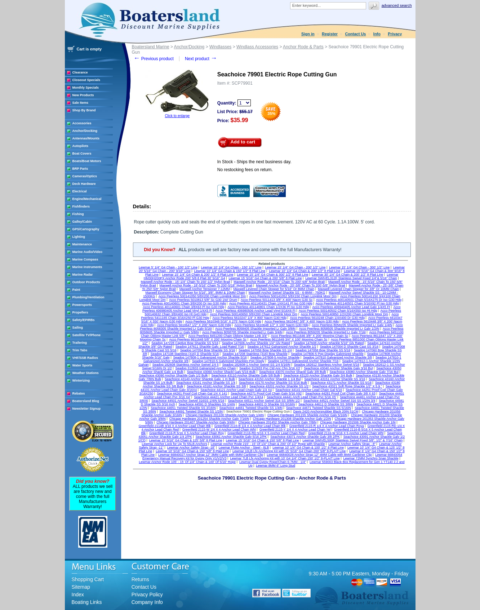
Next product (201, 58)
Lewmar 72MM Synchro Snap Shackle (371, 458)
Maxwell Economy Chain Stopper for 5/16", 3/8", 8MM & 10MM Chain (195, 292)
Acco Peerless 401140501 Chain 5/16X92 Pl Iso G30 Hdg (357, 303)
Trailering (79, 342)
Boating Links (87, 602)
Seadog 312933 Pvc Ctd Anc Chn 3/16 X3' (269, 368)
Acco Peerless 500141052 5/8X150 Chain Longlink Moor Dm (293, 296)
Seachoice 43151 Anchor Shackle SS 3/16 (334, 379)
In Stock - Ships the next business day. (254, 161)
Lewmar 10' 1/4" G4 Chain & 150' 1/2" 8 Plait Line (230, 271)
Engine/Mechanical (87, 199)
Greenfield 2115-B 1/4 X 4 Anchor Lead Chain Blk (250, 426)
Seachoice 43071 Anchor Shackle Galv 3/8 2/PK (305, 436)
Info (377, 34)
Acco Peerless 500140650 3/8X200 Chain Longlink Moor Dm (253, 314)
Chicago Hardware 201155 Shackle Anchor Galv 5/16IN (307, 415)
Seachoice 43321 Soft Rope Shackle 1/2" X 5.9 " (347, 386)
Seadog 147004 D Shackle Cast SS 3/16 (349, 346)
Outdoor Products (86, 282)
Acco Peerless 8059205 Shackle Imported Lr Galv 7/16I (326, 332)
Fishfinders (81, 206)
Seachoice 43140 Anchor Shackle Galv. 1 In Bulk (200, 379)
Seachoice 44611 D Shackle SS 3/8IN (325, 404)
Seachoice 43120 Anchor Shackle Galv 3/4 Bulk (318, 375)
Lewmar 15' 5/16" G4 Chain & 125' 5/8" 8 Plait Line (185, 440)
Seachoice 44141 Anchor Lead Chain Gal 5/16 (308, 390)
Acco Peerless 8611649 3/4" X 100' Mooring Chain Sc (289, 339)
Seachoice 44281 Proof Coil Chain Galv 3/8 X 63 (340, 393)
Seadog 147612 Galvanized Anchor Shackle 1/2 (282, 346)
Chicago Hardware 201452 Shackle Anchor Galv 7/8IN (277, 422)
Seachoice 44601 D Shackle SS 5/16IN (267, 404)
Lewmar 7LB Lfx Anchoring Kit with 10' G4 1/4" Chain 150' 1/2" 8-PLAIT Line (284, 458)
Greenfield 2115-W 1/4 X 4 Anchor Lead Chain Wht (219, 429)
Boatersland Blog (85, 401)
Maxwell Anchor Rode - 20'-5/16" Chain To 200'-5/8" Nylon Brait (279, 282)
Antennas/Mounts (86, 138)
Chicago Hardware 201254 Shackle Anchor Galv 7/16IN (209, 418)
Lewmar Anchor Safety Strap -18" (191, 447)
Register (330, 34)
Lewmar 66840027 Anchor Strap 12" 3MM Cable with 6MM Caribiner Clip (210, 455)
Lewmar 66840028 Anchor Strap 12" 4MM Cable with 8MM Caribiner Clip (319, 455)
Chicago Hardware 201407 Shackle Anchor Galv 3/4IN (195, 422)
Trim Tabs (80, 350)
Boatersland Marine (150, 46)
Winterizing (81, 380)
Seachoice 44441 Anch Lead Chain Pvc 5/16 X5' (301, 397)
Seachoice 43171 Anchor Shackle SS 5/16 (341, 382)
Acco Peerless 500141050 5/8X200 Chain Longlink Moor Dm (202, 296)
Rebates (78, 393)
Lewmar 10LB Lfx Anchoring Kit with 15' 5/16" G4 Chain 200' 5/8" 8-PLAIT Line (289, 451)
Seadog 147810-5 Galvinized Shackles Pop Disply (228, 361)
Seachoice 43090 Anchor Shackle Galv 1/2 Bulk (173, 375)
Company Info (147, 602)
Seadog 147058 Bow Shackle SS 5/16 (323, 350)
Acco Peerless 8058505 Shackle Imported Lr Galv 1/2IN (339, 328)
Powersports (82, 305)
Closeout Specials (86, 80)
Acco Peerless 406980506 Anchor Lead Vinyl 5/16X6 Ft (255, 310)
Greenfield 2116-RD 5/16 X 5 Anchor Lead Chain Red (266, 433)
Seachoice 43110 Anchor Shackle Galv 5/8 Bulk (245, 375)
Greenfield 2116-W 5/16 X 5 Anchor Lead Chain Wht (345, 433)
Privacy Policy (147, 594)
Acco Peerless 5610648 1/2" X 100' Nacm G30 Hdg (271, 325)
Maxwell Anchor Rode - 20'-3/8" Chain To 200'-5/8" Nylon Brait (300, 285)
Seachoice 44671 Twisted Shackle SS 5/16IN (318, 408)
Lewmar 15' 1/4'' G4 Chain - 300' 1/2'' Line (359, 267)
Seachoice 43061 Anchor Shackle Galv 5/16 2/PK (231, 436)
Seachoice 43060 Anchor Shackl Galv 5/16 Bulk (221, 372)
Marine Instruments (87, 267)
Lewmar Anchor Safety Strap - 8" (351, 444)
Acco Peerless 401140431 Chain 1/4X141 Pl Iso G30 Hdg (270, 303)
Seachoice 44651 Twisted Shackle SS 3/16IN (183, 408)
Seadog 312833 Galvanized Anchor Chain (205, 368)
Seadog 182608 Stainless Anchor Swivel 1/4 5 (185, 364)
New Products (83, 95)
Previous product (154, 58)
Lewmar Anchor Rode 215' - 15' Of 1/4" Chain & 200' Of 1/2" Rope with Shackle (268, 444)
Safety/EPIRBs (83, 320)
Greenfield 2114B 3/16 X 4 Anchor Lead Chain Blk (175, 426)
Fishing (78, 214)
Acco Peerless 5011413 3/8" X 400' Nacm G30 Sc (277, 300)
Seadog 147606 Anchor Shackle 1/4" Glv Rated (256, 343)
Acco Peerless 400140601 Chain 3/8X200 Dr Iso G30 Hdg (184, 303)
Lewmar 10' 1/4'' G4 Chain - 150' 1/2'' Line (231, 267)
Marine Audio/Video (87, 252)
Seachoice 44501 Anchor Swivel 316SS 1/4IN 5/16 (187, 400)
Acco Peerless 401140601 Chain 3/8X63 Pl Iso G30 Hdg (184, 307)
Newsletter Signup (86, 408)
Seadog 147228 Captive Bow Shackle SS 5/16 (184, 343)
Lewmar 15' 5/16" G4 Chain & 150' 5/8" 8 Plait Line (262, 440)
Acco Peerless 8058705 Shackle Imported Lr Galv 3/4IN (242, 332)
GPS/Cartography (85, 229)
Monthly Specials (85, 87)
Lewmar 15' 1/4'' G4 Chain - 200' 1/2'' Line (295, 267)
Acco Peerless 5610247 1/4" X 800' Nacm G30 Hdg (250, 318)
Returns (140, 579)
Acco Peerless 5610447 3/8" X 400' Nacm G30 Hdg (302, 321)
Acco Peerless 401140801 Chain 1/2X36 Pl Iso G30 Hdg (268, 307)
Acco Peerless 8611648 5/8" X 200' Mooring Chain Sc (207, 339)
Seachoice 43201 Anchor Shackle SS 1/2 (278, 386)
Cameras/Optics (84, 176)
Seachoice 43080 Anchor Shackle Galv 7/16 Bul (364, 372)
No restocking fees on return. (245, 169)
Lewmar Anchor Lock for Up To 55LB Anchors (174, 444)
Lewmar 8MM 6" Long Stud (275, 465)
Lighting (78, 237)
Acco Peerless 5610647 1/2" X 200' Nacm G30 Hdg (194, 325)
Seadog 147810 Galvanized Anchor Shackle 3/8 (337, 357)
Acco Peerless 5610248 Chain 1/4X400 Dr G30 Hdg (327, 318)
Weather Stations (85, 373)
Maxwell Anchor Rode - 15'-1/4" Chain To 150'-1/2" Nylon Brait (185, 282)
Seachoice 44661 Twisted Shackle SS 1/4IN (251, 408)
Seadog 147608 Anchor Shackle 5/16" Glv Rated (329, 343)
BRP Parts (80, 168)
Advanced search (397, 5)
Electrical (79, 191)
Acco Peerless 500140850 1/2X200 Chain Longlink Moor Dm (344, 314)
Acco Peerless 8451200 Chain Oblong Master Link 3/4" (228, 336)
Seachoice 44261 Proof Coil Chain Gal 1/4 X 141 (192, 393)
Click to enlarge (177, 116)
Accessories (82, 123)
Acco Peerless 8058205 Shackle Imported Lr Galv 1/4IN (352, 325)
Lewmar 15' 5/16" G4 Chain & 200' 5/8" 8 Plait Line (265, 278)
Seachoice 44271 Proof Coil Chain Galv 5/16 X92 (266, 393)
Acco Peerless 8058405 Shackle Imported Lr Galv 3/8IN (255, 328)
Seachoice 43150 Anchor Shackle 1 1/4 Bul (270, 379)
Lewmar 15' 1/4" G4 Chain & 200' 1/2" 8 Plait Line (198, 274)
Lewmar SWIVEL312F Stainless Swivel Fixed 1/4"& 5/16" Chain (351, 278)
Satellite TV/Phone (86, 335)
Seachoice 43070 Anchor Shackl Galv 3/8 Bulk (292, 372)
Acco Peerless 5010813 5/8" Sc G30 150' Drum (203, 300)
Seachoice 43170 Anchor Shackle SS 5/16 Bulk (273, 382)
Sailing (77, 327)
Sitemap (81, 587)
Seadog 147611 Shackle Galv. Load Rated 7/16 (209, 346)
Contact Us (355, 34)
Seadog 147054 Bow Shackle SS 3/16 (207, 350)
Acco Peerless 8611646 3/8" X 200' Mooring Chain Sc (309, 336)
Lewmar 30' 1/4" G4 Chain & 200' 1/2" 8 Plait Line (347, 274)
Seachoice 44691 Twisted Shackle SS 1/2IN (191, 411)
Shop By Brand (84, 110)
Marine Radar (82, 274)
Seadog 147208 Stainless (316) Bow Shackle (255, 354)
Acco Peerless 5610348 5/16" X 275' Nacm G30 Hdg (223, 321)
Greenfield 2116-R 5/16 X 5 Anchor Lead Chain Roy (186, 433)
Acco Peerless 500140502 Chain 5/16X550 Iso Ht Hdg (338, 310)
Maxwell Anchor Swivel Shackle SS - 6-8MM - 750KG (287, 292)
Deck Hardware (84, 184)
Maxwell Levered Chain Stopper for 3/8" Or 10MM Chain (358, 289)
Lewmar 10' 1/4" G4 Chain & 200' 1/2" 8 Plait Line (304, 271)
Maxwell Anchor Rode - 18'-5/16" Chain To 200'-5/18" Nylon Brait (206, 285)
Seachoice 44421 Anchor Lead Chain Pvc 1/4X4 (228, 397)
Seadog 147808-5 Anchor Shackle (275, 357)
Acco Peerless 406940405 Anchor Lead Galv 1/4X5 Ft (351, 307)
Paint (76, 289)
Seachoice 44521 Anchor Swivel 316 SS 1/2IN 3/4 (339, 400)
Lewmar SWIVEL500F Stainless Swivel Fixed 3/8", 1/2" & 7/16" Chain (352, 440)
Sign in (308, 34)
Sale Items (80, 102)
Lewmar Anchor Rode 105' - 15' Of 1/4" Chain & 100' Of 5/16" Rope (187, 462)
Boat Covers (82, 153)
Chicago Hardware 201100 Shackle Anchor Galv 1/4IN (225, 415)
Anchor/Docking (85, 131)
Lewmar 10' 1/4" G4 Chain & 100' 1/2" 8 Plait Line (308, 447)
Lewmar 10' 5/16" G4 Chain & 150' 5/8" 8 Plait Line (192, 451)
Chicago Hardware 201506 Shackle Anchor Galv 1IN (358, 422)
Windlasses (220, 46)
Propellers (80, 312)
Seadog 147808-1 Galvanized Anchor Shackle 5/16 (210, 357)
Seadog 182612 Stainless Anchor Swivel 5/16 (327, 364)
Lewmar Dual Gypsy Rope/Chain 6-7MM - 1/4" (272, 462)
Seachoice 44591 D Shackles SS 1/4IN (207, 404)
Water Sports (82, 365)
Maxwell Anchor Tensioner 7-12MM (204, 289)
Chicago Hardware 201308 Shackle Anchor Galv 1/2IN (292, 418)
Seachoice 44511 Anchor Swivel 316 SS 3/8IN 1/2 (264, 400)
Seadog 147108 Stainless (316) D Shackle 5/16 (185, 354)
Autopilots (80, 146)
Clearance (80, 72)
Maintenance (82, 244)
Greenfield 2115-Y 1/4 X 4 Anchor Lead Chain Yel (294, 429)
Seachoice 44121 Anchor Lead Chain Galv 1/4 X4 (236, 390)
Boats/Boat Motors (86, 161)
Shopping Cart (88, 579)
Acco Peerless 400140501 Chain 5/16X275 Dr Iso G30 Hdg (358, 300)
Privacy (395, 34)
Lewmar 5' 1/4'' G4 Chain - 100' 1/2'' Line (168, 267)
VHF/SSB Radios (85, 358)
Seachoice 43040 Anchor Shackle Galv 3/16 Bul (338, 368)
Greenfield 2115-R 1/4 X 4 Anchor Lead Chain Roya (326, 426)
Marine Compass (85, 259)
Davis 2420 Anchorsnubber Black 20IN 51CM (326, 411)
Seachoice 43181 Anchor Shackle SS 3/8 (216, 386)
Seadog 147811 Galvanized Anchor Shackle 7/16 (303, 361)
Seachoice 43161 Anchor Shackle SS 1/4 (205, 382)
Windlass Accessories (257, 46)
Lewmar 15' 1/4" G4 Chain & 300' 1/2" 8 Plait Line (272, 274)
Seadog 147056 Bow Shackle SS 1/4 (265, 350)
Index (78, 594)
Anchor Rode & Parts (303, 46)
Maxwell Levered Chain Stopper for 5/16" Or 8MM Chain (273, 289)
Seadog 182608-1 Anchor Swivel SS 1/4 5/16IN (256, 364)
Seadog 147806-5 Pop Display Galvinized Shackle (327, 354)
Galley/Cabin (82, 221)
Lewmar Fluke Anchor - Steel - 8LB (244, 447)
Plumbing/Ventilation (88, 297)
